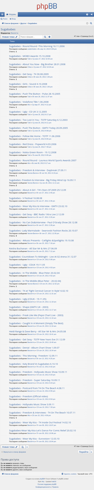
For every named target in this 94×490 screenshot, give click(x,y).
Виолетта (14, 33)
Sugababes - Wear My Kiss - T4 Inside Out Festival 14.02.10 (40, 422)
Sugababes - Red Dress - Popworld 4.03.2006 (32, 144)
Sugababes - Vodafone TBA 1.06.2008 (29, 101)
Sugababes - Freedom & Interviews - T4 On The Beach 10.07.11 (42, 412)
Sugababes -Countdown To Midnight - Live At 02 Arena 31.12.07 (42, 256)
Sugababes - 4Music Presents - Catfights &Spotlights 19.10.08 (41, 240)
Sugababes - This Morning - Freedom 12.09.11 (33, 355)
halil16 (54, 481)
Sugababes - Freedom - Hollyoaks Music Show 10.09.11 (38, 371)
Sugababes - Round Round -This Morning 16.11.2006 (37, 46)
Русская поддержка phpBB (47, 484)
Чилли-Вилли (32, 173)
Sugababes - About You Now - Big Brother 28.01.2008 (37, 64)
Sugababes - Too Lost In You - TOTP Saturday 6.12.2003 (38, 119)
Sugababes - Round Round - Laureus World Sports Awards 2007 (42, 160)
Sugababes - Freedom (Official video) (28, 396)
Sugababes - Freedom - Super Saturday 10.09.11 (34, 380)
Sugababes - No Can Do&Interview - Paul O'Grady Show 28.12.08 (43, 222)
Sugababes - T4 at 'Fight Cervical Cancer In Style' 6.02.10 (38, 290)
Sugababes (8, 29)
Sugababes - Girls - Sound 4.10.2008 (28, 83)
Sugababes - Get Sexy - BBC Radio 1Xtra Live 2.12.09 (36, 214)
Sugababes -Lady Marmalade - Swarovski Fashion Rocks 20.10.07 (43, 230)
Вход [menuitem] (92, 15)
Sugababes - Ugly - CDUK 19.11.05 (27, 264)
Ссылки (3, 15)
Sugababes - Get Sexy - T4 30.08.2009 (29, 74)
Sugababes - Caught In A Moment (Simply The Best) (36, 323)
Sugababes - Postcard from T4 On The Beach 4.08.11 (37, 388)
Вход (14, 19)
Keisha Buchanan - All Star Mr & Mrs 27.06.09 (33, 248)
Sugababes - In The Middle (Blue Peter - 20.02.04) (35, 280)
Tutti (29, 59)
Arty (43, 481)
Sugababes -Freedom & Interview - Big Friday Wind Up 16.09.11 (42, 180)
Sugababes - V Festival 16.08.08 (25, 198)
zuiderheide (31, 49)
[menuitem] (87, 14)
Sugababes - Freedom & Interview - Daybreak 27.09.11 (37, 170)
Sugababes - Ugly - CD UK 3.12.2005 (28, 111)
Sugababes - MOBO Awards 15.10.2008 (29, 55)
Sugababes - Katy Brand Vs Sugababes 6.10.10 (33, 363)
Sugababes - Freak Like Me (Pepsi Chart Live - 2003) (36, 315)
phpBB (42, 479)
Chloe (29, 67)
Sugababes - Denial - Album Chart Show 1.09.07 (34, 347)
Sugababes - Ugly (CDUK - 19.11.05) (27, 298)
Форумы (12, 14)
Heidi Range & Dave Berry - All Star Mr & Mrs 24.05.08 (37, 331)
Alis (28, 105)
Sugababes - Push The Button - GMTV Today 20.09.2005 (38, 127)
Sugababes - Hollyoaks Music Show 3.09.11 (31, 404)
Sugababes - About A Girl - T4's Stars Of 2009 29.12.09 (37, 189)
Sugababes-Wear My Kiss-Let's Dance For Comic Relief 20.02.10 (42, 430)
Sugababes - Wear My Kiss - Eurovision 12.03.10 (34, 438)
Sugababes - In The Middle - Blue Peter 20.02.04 (34, 272)
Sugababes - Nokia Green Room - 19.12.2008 (32, 152)
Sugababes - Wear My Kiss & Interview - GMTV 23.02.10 (38, 206)
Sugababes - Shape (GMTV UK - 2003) (28, 306)
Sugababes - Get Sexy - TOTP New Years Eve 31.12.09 (37, 339)
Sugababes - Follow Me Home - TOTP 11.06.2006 (34, 136)
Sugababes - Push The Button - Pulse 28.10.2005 (34, 93)
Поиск (5, 19)
